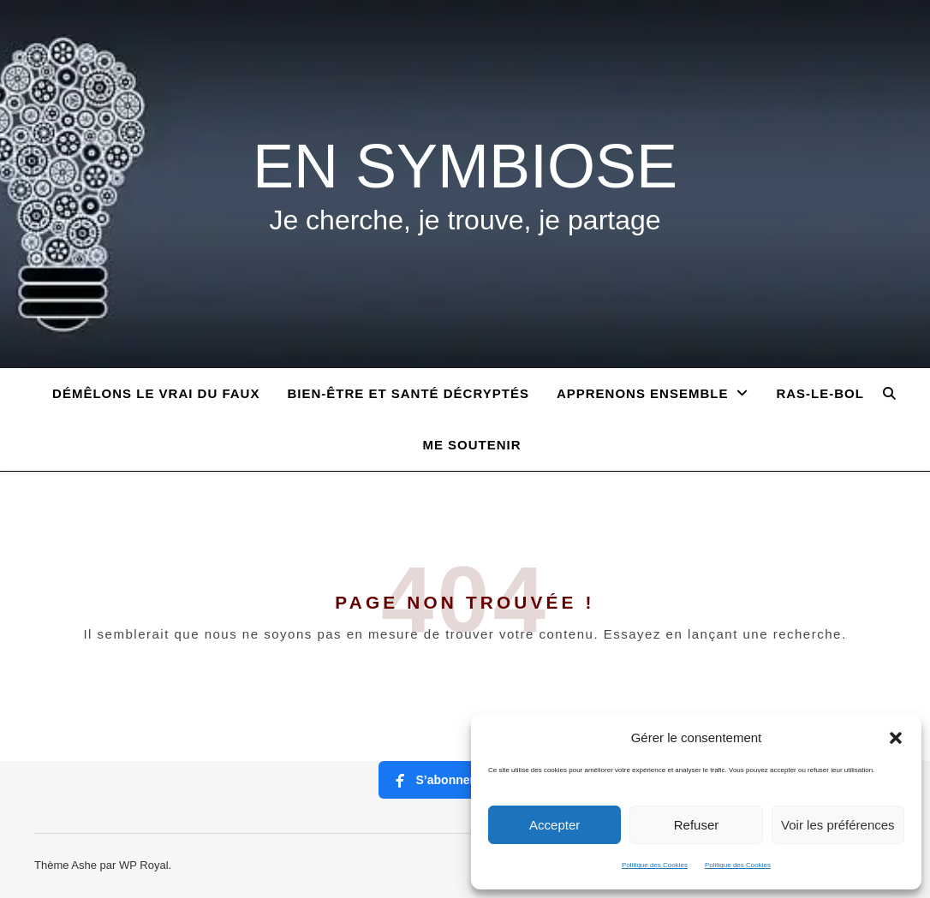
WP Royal (144, 865)
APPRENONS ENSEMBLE (643, 393)
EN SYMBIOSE (465, 166)
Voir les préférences (838, 825)
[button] (895, 737)
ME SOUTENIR (471, 444)
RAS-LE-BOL (820, 393)
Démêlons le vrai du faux (155, 393)
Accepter (554, 825)
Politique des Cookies (655, 865)
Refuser (696, 825)
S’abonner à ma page (465, 780)
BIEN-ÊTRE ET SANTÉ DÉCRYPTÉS (407, 393)
